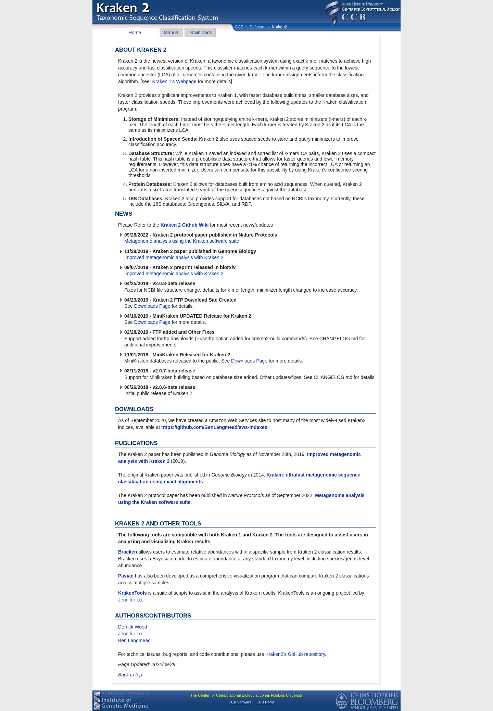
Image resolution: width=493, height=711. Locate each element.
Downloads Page (152, 306)
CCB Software (240, 702)
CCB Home (265, 702)
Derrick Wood (132, 627)
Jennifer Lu (130, 599)
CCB (239, 27)
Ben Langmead (134, 640)
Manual (171, 32)
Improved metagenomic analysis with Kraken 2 (173, 257)
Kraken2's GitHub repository (295, 654)
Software (258, 27)
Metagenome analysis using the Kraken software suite (181, 241)
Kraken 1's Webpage (174, 81)
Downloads (200, 32)
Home (134, 32)
